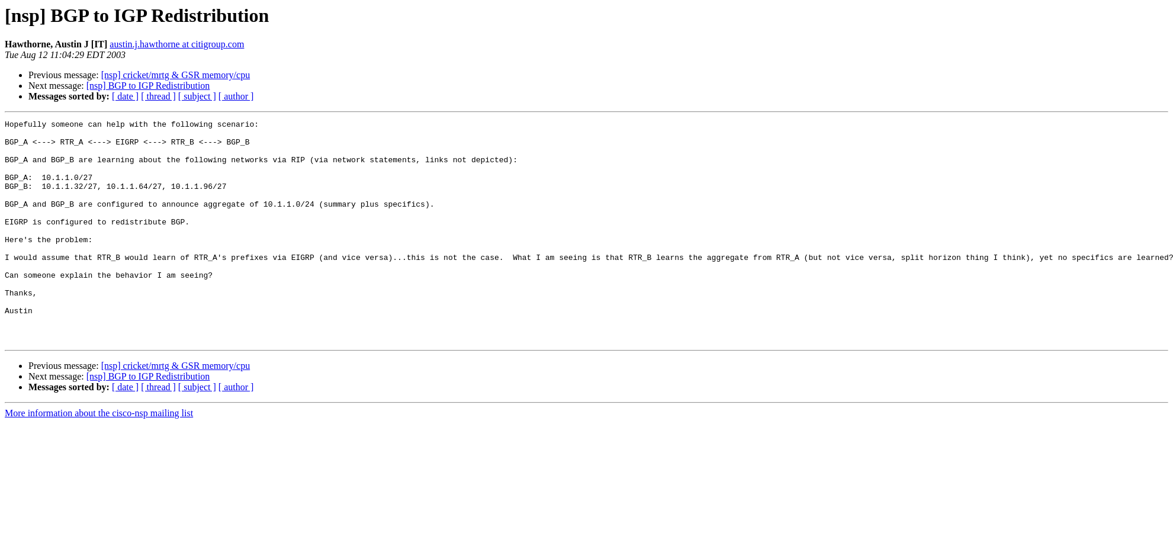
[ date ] (125, 96)
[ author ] (236, 96)
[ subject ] (197, 96)
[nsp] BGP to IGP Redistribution (148, 86)
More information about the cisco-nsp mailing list (99, 457)
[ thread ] (158, 96)
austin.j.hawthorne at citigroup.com (177, 44)
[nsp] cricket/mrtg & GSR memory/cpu (175, 75)
